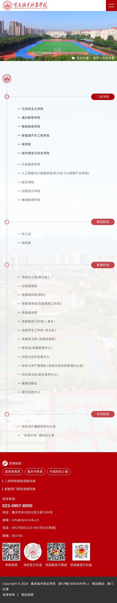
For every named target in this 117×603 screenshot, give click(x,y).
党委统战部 (27, 315)
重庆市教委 (35, 472)
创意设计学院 (28, 193)
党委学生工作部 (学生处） (37, 333)
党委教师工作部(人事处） (37, 324)
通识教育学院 (28, 117)
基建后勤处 (27, 386)
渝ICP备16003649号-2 (73, 584)
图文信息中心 (28, 395)
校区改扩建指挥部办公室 (36, 429)
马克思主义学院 (30, 109)
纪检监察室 (27, 289)
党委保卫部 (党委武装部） (37, 342)
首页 (96, 58)
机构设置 (108, 58)
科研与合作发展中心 (33, 359)
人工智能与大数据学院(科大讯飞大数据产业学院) (53, 176)
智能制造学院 (28, 126)
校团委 (24, 245)
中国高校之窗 (59, 472)
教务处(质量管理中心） (35, 350)
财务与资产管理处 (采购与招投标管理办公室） (51, 368)
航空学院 (25, 185)
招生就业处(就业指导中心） (38, 377)
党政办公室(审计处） (34, 280)
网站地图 (27, 595)
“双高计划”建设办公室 (35, 438)
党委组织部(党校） (32, 297)
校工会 (24, 237)
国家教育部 (12, 472)
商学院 (24, 144)
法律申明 (8, 595)
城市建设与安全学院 (33, 153)
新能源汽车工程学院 (33, 135)
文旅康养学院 (28, 167)
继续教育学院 (28, 202)
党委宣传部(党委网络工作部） (40, 306)
